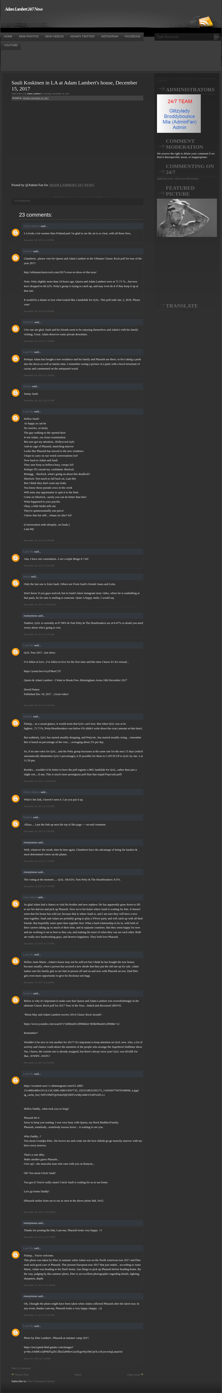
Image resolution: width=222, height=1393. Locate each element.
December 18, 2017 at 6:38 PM (39, 311)
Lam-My (28, 352)
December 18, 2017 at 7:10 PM (39, 341)
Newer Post (20, 1374)
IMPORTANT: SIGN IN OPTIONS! (178, 178)
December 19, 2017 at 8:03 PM (39, 982)
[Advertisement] (80, 22)
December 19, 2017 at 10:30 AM (40, 781)
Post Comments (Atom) (41, 1381)
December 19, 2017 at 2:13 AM (39, 634)
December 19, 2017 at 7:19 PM (39, 886)
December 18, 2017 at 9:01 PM (39, 565)
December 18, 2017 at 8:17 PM (39, 400)
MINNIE (28, 322)
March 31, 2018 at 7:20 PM (37, 1358)
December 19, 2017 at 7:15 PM (39, 861)
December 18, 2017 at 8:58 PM (39, 540)
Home (78, 1374)
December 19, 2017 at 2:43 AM (39, 705)
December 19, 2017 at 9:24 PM (39, 1062)
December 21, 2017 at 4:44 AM (39, 1315)
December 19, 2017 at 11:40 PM (39, 1285)
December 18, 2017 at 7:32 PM (39, 375)
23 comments (22, 200)
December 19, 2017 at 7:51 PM (39, 943)
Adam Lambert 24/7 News (23, 9)
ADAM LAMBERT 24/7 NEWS (71, 185)
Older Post (135, 1374)
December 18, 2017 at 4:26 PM (39, 240)
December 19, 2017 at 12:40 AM (40, 604)
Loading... (163, 80)
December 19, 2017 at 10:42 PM (39, 1212)
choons (27, 386)
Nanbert (28, 251)
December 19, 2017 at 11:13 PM (39, 1237)
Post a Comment (21, 1368)
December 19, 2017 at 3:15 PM (39, 806)
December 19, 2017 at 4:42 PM (39, 831)
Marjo (26, 576)
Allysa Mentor (31, 226)
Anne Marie (30, 897)
